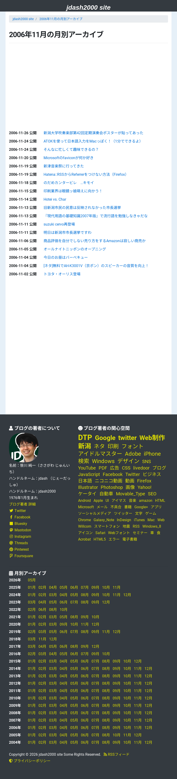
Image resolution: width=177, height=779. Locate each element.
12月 (127, 595)
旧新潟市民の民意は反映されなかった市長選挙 (82, 207)
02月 (42, 587)
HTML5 (100, 539)
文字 (138, 513)
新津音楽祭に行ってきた (64, 166)
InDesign (124, 520)
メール (102, 507)
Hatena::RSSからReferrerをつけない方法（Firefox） (86, 174)
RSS (136, 526)
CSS (126, 468)
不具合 (115, 507)
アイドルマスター (100, 454)
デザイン (128, 461)
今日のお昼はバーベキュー (66, 257)
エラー (114, 539)
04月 (53, 587)
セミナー (140, 533)
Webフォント (119, 533)
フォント (132, 446)
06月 (74, 587)
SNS (146, 461)
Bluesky (18, 523)
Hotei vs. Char (55, 199)
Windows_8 (151, 526)
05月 (32, 580)
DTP (85, 437)
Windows (103, 461)
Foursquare (21, 556)
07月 (85, 587)
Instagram (20, 536)
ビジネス (152, 474)
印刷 (113, 446)
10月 (106, 587)
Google (105, 438)
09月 (95, 587)
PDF (103, 468)
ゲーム (150, 513)
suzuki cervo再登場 (59, 224)
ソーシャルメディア (94, 513)
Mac (151, 520)
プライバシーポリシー (29, 761)
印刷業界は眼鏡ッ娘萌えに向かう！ (73, 191)
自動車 (106, 494)
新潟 (84, 446)
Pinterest (19, 549)
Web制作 (152, 438)
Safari (100, 533)
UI (107, 500)
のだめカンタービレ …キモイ (69, 183)
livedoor (141, 468)
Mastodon (20, 530)
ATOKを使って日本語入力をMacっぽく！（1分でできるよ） (93, 141)
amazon (145, 500)
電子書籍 (129, 539)
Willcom (84, 526)
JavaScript (89, 474)
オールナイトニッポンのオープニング (75, 249)
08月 (85, 595)
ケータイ (87, 494)
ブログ (159, 468)
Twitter (17, 510)
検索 (83, 461)
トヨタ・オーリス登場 (62, 274)
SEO (152, 494)
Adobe (133, 454)
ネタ (99, 446)
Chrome (84, 520)
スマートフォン (107, 526)
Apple (98, 500)
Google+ (141, 507)
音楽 (132, 500)
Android (84, 500)
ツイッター (123, 513)
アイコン (85, 533)
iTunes (139, 520)
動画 (129, 481)
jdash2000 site (88, 7)
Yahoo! (144, 487)
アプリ (156, 507)
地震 (126, 526)
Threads (18, 543)
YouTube (87, 468)
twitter (127, 438)
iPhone (152, 454)
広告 (114, 468)
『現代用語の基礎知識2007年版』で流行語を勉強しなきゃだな (96, 216)
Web (161, 520)
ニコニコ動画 (108, 481)
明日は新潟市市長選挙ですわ (67, 232)
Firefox (144, 481)
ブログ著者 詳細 (22, 504)
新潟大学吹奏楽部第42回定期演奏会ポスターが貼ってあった (93, 133)
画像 (130, 487)
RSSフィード (117, 754)
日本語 (85, 481)
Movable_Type (130, 494)
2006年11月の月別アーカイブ (61, 19)
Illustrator (88, 487)
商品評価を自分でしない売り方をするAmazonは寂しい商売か (95, 241)
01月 (32, 587)
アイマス (119, 500)
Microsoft (86, 507)
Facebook (19, 517)
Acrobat (84, 539)
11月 (117, 587)
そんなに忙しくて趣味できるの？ (71, 149)
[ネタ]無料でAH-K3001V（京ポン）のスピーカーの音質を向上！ (96, 266)
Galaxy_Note (104, 520)
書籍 (128, 507)
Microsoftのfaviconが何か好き (69, 158)
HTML (160, 500)
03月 (53, 595)
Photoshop (112, 487)
